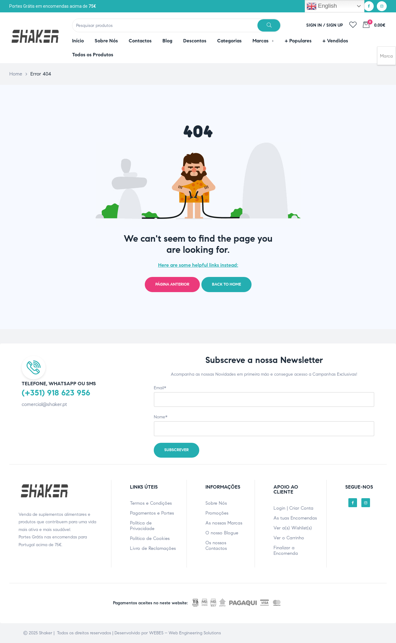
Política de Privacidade (142, 525)
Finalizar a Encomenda (285, 550)
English (322, 6)
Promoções (216, 513)
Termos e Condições (151, 503)
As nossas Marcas (223, 523)
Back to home (226, 284)
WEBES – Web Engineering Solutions (185, 633)
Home (15, 74)
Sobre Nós (216, 503)
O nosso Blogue (221, 533)
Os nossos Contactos (216, 545)
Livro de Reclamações (153, 548)
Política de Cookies (150, 538)
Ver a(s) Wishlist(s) (292, 528)
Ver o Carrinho (288, 538)
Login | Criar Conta (293, 508)
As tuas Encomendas (295, 518)
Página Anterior (172, 284)
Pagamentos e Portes (152, 513)
